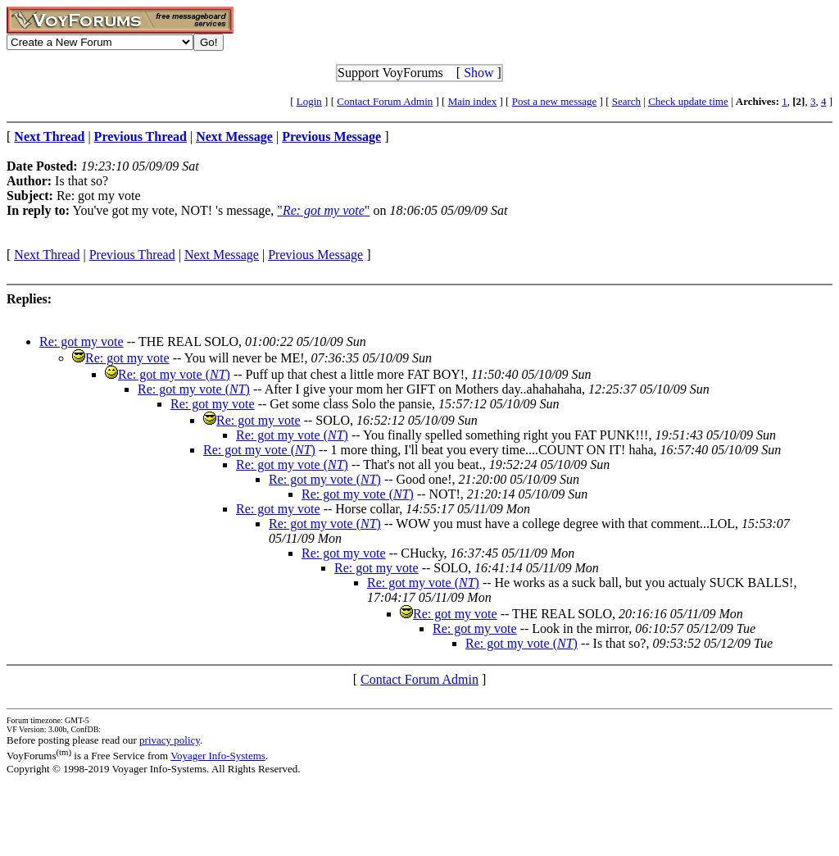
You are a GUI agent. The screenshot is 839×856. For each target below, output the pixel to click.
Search (626, 101)
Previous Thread (132, 255)
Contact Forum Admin (385, 101)
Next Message (221, 255)
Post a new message (554, 101)
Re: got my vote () (174, 374)
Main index (472, 101)
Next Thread (46, 255)
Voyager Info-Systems (217, 755)
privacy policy (169, 740)
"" (323, 210)
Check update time (688, 101)
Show (478, 73)
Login (309, 101)
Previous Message (315, 255)
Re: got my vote (81, 341)
